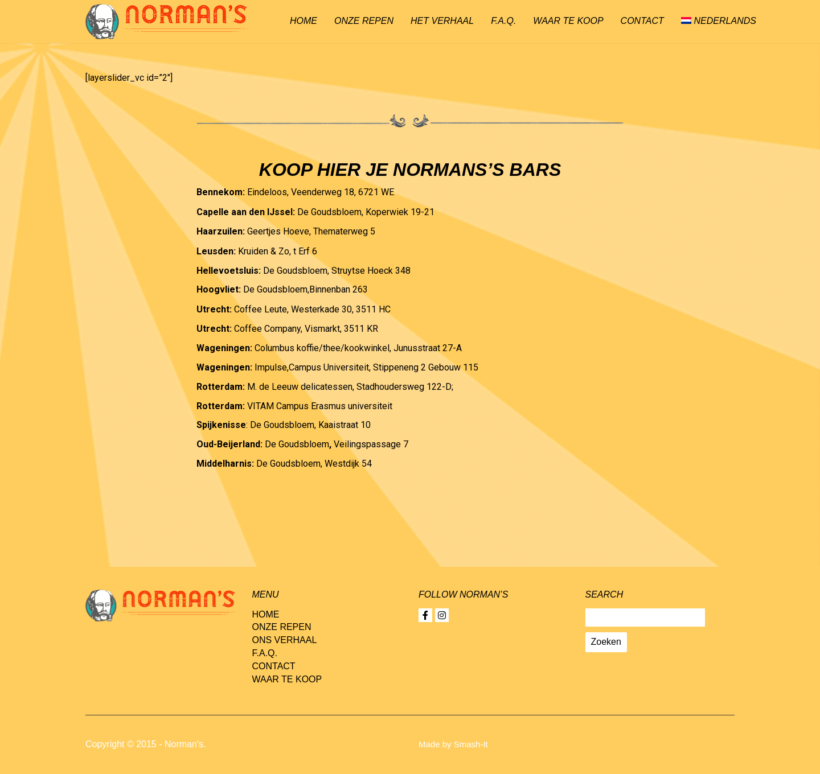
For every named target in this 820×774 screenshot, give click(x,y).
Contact (642, 21)
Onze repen (363, 21)
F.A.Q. (503, 21)
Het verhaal (442, 21)
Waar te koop (568, 21)
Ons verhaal (284, 640)
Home (303, 21)
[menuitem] (719, 21)
